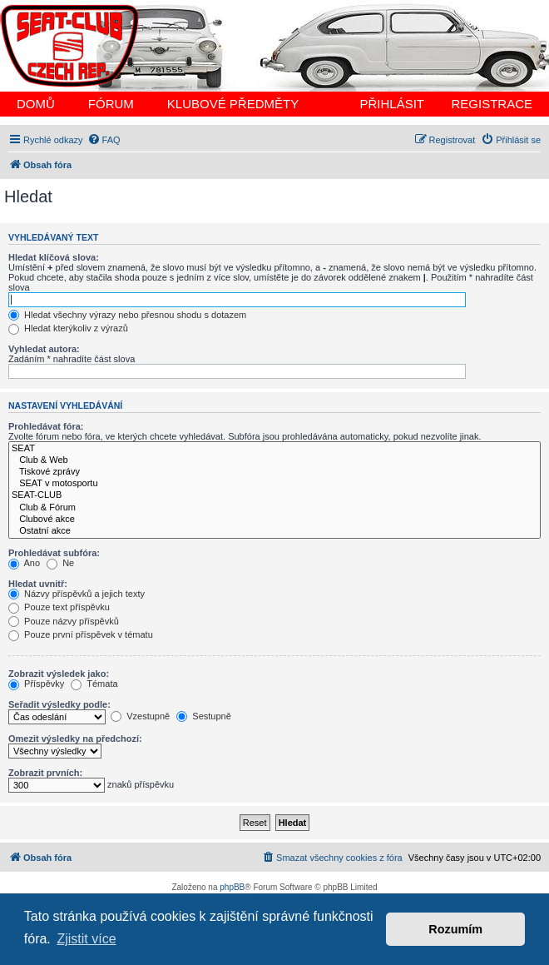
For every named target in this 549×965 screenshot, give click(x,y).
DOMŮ (36, 104)
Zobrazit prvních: (45, 773)
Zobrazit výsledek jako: (58, 674)
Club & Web (274, 460)
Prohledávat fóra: (45, 426)
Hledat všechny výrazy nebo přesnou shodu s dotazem (127, 315)
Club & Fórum (274, 508)
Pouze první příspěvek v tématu (80, 634)
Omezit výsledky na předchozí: (75, 739)
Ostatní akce (274, 531)
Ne (60, 563)
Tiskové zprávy (274, 472)
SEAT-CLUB (274, 495)
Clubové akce (274, 519)
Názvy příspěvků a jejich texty (76, 594)
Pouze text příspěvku (59, 607)
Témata (94, 684)
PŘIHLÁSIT (391, 104)
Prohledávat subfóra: (54, 553)
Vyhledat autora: (44, 349)
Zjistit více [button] (86, 939)
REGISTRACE (491, 104)
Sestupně (203, 716)
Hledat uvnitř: (37, 584)
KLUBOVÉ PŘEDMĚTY (233, 104)
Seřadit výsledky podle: (59, 704)
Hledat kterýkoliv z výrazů (68, 328)
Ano (24, 563)
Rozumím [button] (455, 929)
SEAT (274, 449)
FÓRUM (111, 104)
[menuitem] (104, 140)
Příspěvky (36, 684)
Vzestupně (140, 716)
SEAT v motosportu (274, 484)
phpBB (232, 887)
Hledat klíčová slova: (53, 257)
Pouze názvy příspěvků (63, 621)
